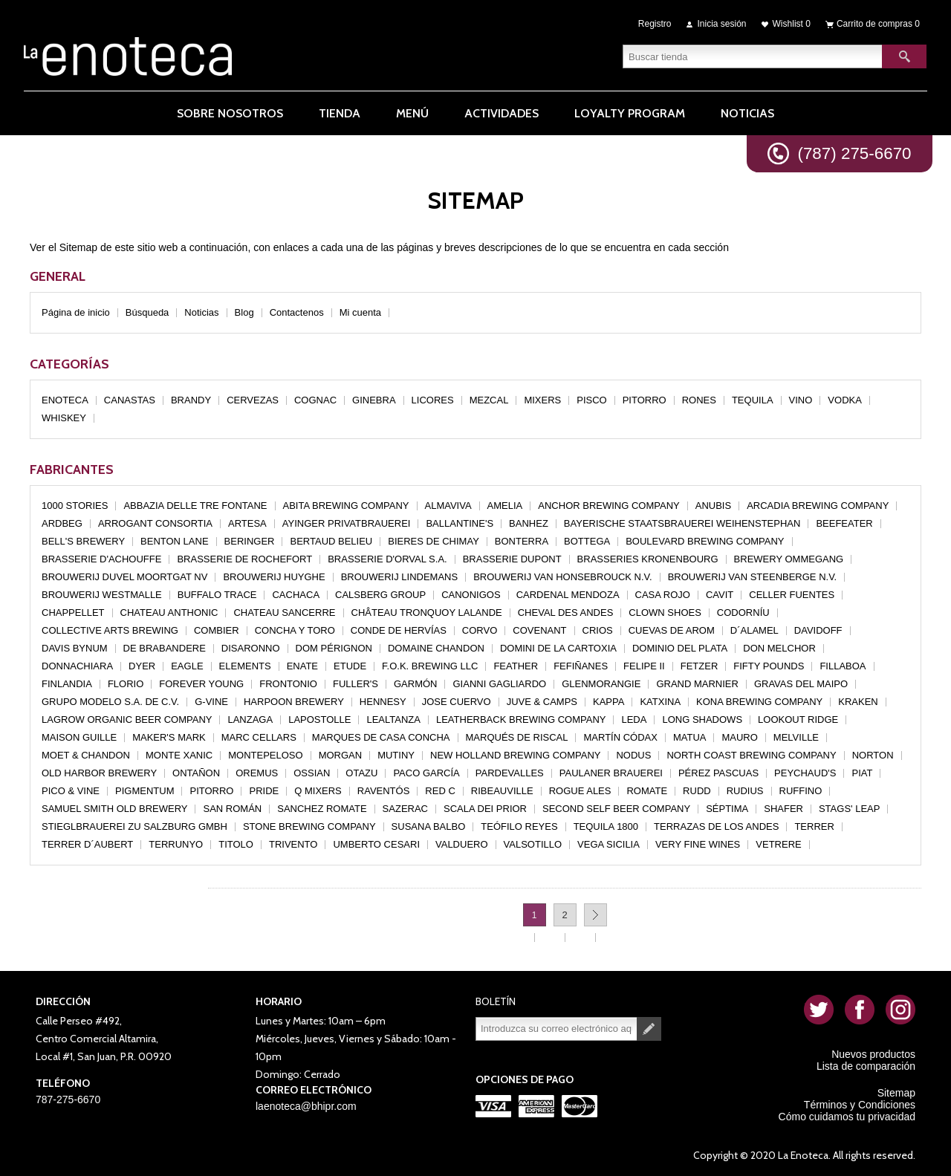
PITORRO (644, 400)
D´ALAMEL (754, 630)
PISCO (591, 400)
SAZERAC (405, 808)
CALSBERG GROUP (380, 594)
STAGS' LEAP (849, 808)
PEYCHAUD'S (805, 773)
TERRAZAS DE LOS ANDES (716, 826)
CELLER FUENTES (791, 594)
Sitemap (896, 1093)
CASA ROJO (662, 594)
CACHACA (295, 594)
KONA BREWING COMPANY (759, 701)
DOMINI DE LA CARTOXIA (558, 648)
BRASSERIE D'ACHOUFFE (101, 559)
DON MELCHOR (779, 648)
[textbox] (753, 56)
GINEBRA (374, 400)
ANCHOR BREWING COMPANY (608, 505)
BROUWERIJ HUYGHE (274, 576)
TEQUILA (752, 400)
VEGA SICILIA (608, 844)
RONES (699, 400)
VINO (801, 400)
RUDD (697, 790)
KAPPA (608, 701)
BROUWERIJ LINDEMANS (399, 576)
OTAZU (361, 773)
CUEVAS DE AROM (672, 630)
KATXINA (660, 701)
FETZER (699, 666)
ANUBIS (713, 505)
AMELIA (505, 505)
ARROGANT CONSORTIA (155, 523)
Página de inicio (76, 312)
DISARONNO (250, 648)
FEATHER (515, 666)
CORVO (479, 630)
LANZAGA (250, 719)
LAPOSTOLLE (319, 719)
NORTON (873, 755)
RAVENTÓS (383, 790)
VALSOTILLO (533, 844)
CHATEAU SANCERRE (284, 612)
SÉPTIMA (727, 808)
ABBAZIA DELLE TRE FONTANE (195, 505)
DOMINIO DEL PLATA (679, 648)
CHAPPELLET (73, 612)
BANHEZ (528, 523)
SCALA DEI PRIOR (485, 808)
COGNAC (315, 400)
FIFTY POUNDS (768, 666)
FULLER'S (355, 683)
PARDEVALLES (510, 773)
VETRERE (778, 844)
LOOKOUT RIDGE (798, 719)
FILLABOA (842, 666)
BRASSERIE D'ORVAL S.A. (387, 559)
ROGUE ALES (580, 790)
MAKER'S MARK (169, 737)
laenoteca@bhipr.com (306, 1106)
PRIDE (264, 790)
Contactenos (297, 312)
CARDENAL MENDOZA (568, 594)
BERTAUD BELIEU (331, 541)
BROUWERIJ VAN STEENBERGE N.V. (752, 576)
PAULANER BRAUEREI (611, 773)
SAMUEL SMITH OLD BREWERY (114, 808)
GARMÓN (416, 683)
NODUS (633, 755)
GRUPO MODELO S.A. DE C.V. (110, 701)
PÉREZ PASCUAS (718, 773)
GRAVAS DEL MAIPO (801, 683)
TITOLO (235, 844)
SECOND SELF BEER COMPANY (616, 808)
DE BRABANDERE (164, 648)
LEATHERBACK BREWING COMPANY (521, 719)
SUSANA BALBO (429, 826)
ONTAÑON (196, 773)
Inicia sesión (722, 24)
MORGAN (341, 755)
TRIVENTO (293, 844)
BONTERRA (521, 541)
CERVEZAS (253, 400)
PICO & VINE (71, 790)
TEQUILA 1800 (606, 826)
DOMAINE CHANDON (436, 648)
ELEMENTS (245, 666)
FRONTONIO (288, 683)
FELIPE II (644, 666)
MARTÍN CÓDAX (620, 737)
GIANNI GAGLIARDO (499, 683)
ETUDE (350, 666)
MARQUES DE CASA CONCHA (381, 737)
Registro (655, 24)
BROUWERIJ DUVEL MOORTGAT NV (124, 576)
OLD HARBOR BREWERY (99, 773)
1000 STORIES (75, 505)
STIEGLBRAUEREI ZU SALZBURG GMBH (134, 826)
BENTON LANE (174, 541)
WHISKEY (64, 417)
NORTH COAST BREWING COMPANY (751, 755)
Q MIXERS (318, 790)
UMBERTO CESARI (376, 844)
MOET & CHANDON (86, 755)
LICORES (433, 400)
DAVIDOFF (818, 630)
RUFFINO (800, 790)
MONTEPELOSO (265, 755)
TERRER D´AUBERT (87, 844)
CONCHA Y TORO (295, 630)
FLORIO (125, 683)
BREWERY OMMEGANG (789, 559)
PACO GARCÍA (426, 773)
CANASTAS (129, 400)
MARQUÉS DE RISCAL (517, 737)
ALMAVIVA (448, 505)
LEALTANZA (393, 719)
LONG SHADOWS (702, 719)
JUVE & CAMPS (542, 701)
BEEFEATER (844, 523)
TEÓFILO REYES (519, 826)
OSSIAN (311, 773)
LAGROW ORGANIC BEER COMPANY (127, 719)
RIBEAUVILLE (502, 790)
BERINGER (249, 541)
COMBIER (216, 630)
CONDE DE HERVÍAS (399, 630)
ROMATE (646, 790)
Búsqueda (147, 312)
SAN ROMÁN (232, 808)
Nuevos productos (873, 1054)
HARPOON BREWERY (294, 701)
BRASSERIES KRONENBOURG (647, 559)
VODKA (845, 400)
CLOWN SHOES (665, 612)
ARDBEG (62, 523)
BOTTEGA (587, 541)
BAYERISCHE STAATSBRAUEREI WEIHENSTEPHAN (682, 523)
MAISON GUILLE (79, 737)
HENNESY (383, 701)
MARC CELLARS (258, 737)
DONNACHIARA (77, 666)
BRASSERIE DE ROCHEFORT (244, 559)
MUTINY (396, 755)
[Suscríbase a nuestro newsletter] (556, 1029)
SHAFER (783, 808)
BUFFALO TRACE (217, 594)
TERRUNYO (176, 844)
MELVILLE (796, 737)
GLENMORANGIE (601, 683)
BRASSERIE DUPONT (512, 559)
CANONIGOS (470, 594)
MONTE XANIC (179, 755)
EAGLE (187, 666)
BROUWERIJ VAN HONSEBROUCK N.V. (562, 576)
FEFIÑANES (581, 666)
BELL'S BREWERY (83, 541)
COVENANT (539, 630)
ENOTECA (65, 400)
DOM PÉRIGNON (334, 648)
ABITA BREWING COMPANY (346, 505)
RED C (440, 790)
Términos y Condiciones (859, 1105)
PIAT (861, 773)
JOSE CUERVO (456, 701)
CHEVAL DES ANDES (566, 612)
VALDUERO (461, 844)
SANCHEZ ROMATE (321, 808)
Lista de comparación (866, 1066)
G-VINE (211, 701)
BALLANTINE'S (459, 523)
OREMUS (257, 773)
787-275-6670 (68, 1099)
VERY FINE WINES (697, 844)
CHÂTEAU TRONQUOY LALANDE (426, 612)
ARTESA (247, 523)
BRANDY (191, 400)
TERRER (814, 826)
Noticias (201, 312)
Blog (244, 312)
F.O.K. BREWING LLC (430, 666)
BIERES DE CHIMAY (433, 541)
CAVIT (719, 594)
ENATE (302, 666)
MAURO (739, 737)
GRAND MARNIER (697, 683)
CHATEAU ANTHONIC (169, 612)
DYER (142, 666)
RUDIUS (745, 790)
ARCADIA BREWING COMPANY (818, 505)
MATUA (690, 737)
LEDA (633, 719)
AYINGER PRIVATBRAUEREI (346, 523)
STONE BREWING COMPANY (309, 826)
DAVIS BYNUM (75, 648)
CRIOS (597, 630)
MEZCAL (489, 400)
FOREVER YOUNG (201, 683)
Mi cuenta (360, 312)
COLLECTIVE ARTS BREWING (110, 630)
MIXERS (542, 400)
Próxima (595, 915)
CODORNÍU (743, 612)
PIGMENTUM (144, 790)
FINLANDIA (67, 683)
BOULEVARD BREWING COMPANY (705, 541)
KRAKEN (857, 701)
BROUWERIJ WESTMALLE (102, 594)
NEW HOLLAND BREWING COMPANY (515, 755)
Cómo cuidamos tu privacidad (847, 1117)
